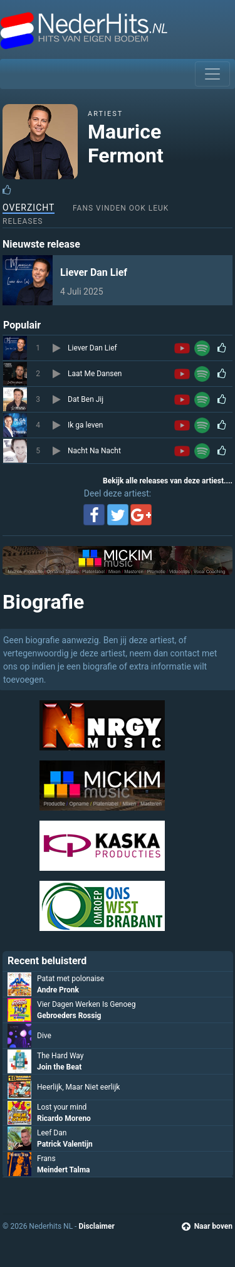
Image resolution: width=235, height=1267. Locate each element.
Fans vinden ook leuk (121, 208)
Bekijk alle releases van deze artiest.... (167, 480)
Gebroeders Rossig (69, 1015)
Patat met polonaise (70, 978)
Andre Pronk (58, 990)
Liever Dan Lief (93, 272)
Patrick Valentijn (65, 1144)
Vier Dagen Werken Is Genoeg (86, 1004)
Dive (44, 1035)
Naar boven (207, 1226)
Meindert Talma (63, 1169)
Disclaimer (96, 1226)
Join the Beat (59, 1067)
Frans (46, 1158)
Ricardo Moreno (64, 1118)
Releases (23, 221)
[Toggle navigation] (212, 74)
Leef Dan (51, 1132)
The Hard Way (60, 1055)
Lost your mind (61, 1107)
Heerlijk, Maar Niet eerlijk (78, 1087)
